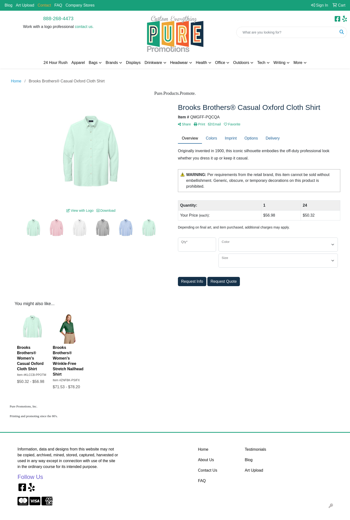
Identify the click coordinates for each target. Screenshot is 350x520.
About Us (206, 460)
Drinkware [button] (153, 63)
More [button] (297, 63)
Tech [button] (261, 63)
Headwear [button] (179, 63)
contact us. (84, 27)
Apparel (78, 63)
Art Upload (25, 5)
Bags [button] (93, 63)
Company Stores (80, 5)
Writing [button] (279, 63)
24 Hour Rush (56, 63)
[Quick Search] (286, 32)
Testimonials (255, 449)
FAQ (58, 5)
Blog (8, 5)
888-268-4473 (58, 18)
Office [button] (220, 63)
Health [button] (201, 63)
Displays (133, 63)
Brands (111, 63)
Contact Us (207, 470)
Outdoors (241, 63)
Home (203, 449)
